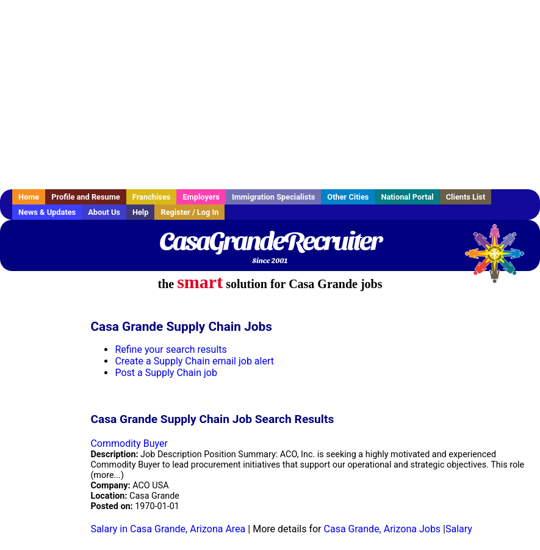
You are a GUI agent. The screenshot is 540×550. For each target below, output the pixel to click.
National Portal (407, 196)
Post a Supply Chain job (166, 372)
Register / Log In (189, 212)
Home (28, 196)
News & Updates (47, 212)
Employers (201, 196)
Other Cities (348, 196)
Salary (458, 529)
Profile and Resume (85, 196)
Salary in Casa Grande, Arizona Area (167, 529)
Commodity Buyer (129, 443)
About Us (104, 212)
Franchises (151, 196)
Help (140, 212)
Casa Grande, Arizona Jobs (382, 529)
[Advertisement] (270, 94)
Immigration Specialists (273, 196)
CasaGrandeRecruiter (270, 241)
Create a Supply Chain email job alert (194, 361)
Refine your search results (170, 349)
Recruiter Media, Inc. (500, 259)
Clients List (466, 196)
